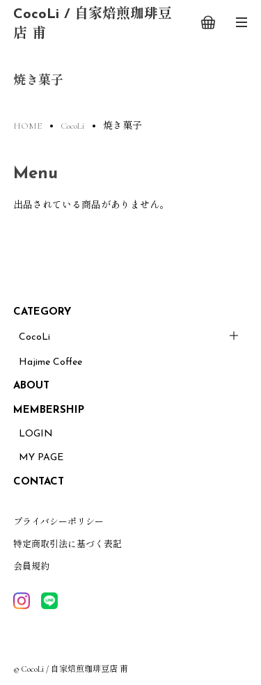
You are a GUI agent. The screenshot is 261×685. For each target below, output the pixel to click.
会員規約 (31, 566)
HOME (27, 126)
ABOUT (31, 386)
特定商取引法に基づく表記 (67, 544)
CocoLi (34, 337)
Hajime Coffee (50, 362)
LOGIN (36, 434)
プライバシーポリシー (58, 522)
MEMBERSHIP (48, 410)
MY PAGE (41, 457)
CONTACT (38, 482)
